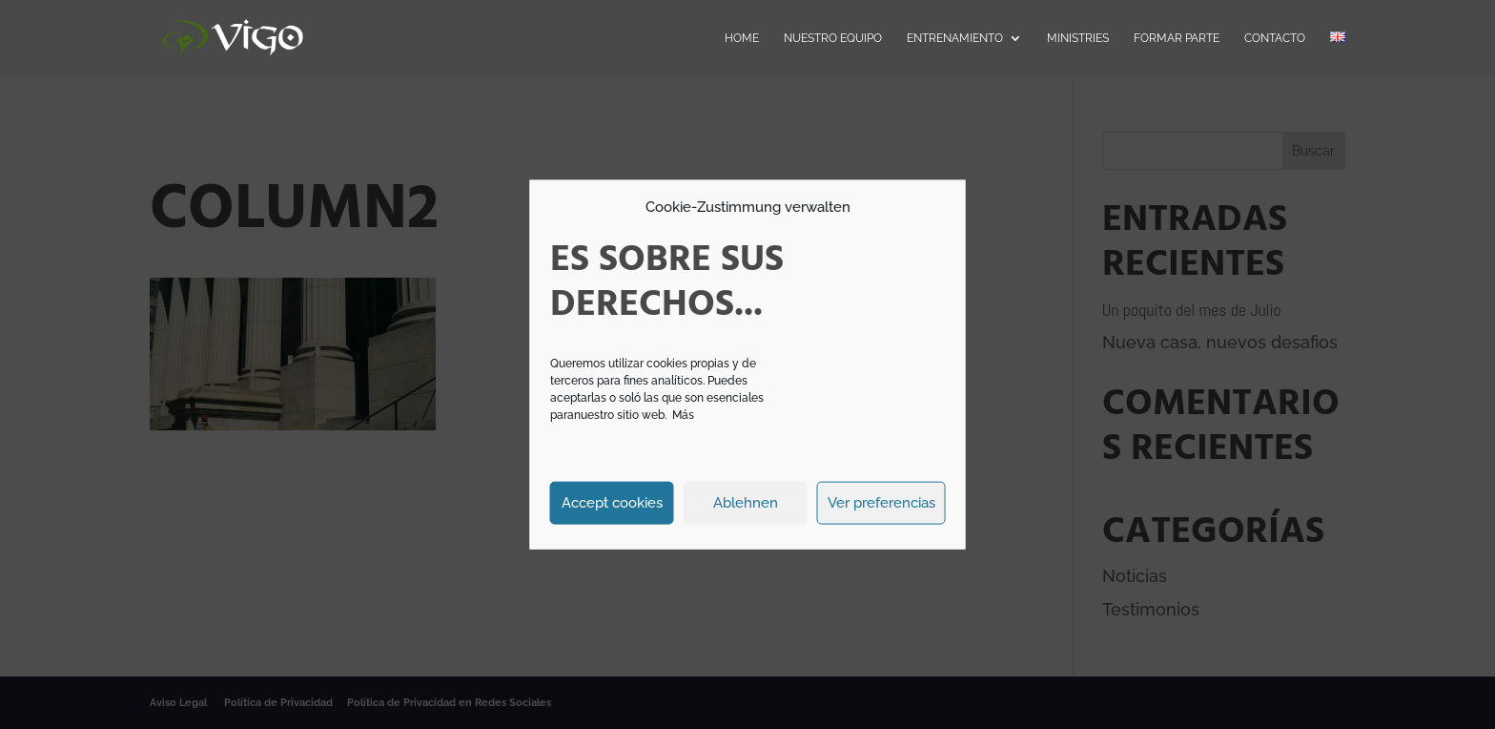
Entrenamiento (955, 38)
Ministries (1078, 38)
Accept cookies (612, 502)
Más (683, 414)
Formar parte (1176, 38)
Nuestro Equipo (833, 38)
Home (742, 38)
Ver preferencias (881, 502)
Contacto (1274, 38)
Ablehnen (745, 502)
